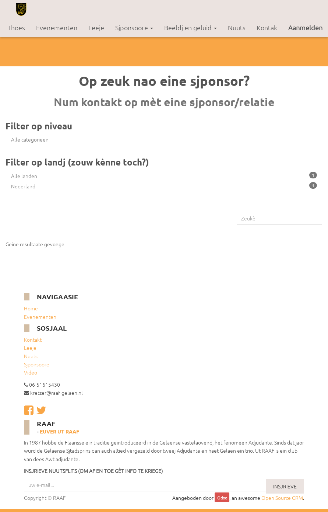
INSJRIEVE (285, 486)
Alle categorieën (30, 139)
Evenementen (40, 316)
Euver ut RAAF (59, 431)
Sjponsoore (36, 364)
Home (31, 308)
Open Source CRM (282, 497)
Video (30, 372)
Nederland (164, 186)
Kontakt (33, 339)
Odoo (222, 498)
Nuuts (31, 356)
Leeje (30, 347)
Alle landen (164, 176)
